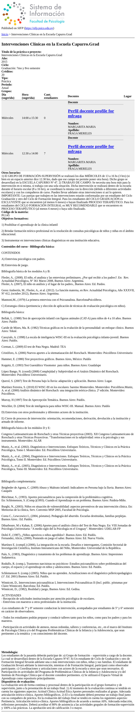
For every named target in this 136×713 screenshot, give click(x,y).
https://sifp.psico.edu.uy (39, 28)
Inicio (4, 34)
